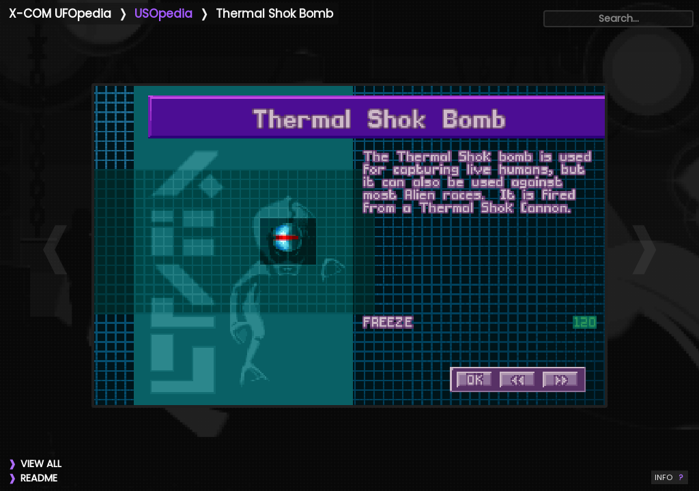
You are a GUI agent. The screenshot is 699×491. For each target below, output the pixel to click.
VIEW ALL (41, 464)
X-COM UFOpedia (60, 13)
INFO (670, 477)
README (39, 478)
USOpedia (163, 13)
